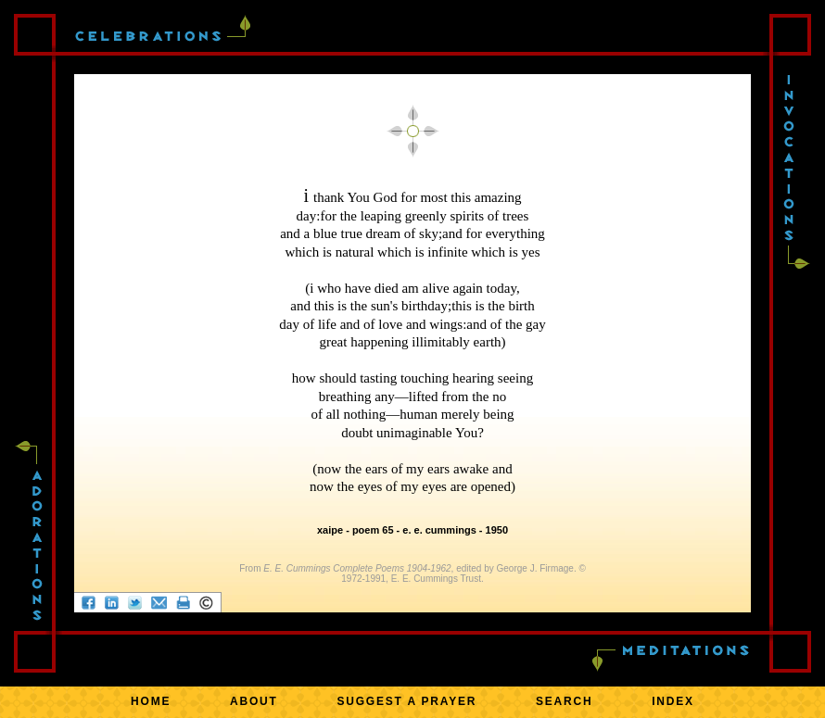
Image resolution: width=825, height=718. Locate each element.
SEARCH (564, 701)
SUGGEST (406, 701)
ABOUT (254, 701)
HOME (151, 701)
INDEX (673, 701)
